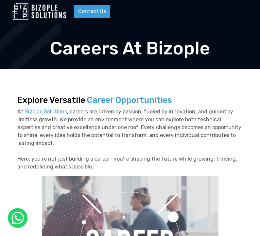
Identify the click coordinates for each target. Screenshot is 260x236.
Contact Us (92, 11)
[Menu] (242, 11)
